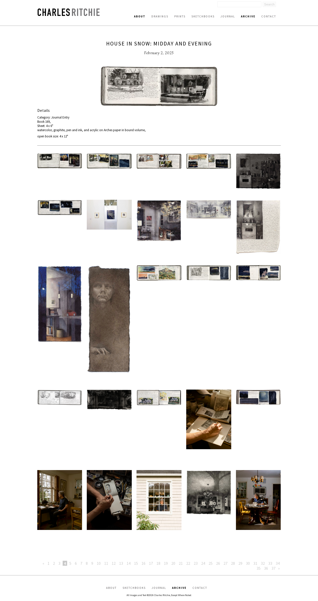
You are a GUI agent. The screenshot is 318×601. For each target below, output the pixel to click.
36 (266, 568)
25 (211, 563)
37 (273, 568)
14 (129, 563)
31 (255, 563)
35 (259, 568)
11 (106, 563)
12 (114, 563)
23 (196, 563)
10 (99, 563)
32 (263, 563)
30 (248, 563)
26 (218, 563)
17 (151, 563)
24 (203, 563)
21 (181, 563)
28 (233, 563)
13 (121, 563)
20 (173, 563)
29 (240, 563)
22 (188, 563)
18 (158, 563)
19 (166, 563)
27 (225, 563)
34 (278, 563)
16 (143, 563)
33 (270, 563)
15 (136, 563)
